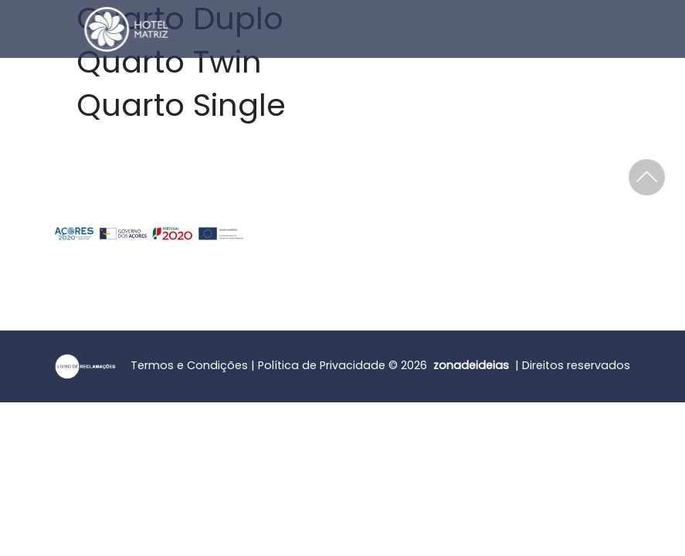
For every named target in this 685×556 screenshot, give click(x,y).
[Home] (87, 29)
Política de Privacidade (321, 365)
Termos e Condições (189, 365)
